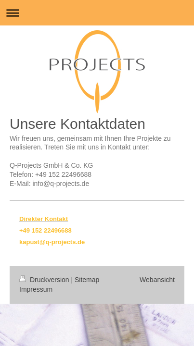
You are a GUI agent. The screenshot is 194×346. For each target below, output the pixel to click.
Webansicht (157, 280)
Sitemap (87, 280)
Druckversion (45, 280)
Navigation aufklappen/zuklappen (97, 12)
